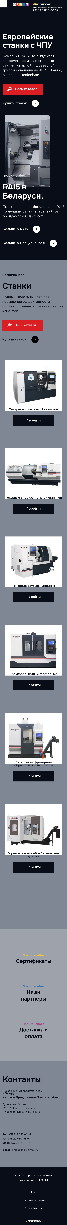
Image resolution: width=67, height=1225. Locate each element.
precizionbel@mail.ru (25, 1150)
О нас (33, 1192)
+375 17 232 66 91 (20, 1134)
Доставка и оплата (33, 1200)
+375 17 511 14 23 (21, 1143)
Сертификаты (33, 1208)
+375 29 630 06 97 (45, 10)
